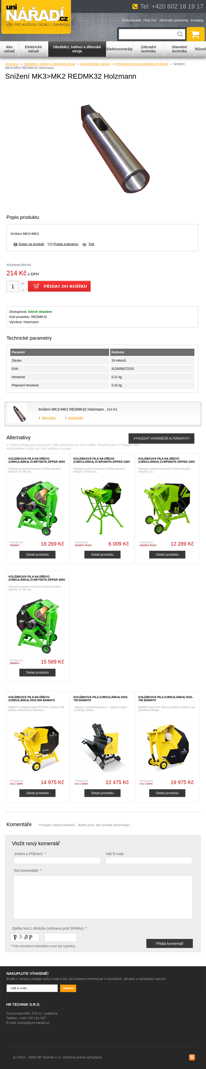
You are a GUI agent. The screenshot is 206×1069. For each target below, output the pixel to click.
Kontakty (197, 20)
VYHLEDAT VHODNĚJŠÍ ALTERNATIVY (161, 438)
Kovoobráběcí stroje (95, 64)
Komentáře (75, 418)
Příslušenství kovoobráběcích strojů (141, 64)
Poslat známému (65, 244)
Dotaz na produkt (31, 244)
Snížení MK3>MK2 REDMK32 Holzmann (71, 409)
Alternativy (48, 418)
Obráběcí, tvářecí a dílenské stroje (49, 64)
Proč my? (150, 20)
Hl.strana (12, 64)
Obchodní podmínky (174, 20)
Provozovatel (131, 20)
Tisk (91, 244)
